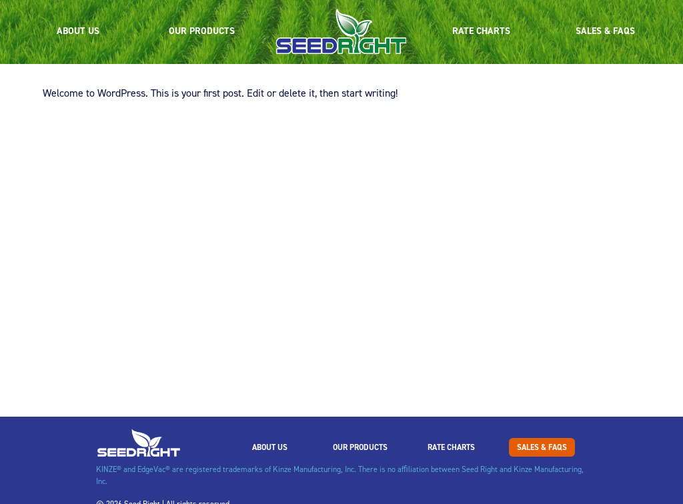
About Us (78, 31)
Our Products (202, 31)
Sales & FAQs (605, 31)
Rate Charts (481, 31)
